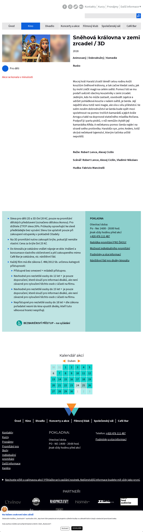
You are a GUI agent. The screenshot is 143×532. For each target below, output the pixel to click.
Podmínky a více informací (105, 254)
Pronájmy (7, 442)
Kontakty (7, 433)
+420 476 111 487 (100, 236)
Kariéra (6, 468)
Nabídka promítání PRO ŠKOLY (108, 242)
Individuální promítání (9, 457)
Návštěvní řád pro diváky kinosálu (109, 260)
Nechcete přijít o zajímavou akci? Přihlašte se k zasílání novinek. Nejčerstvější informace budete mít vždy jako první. (72, 480)
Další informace (11, 464)
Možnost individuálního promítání (110, 248)
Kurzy (5, 437)
